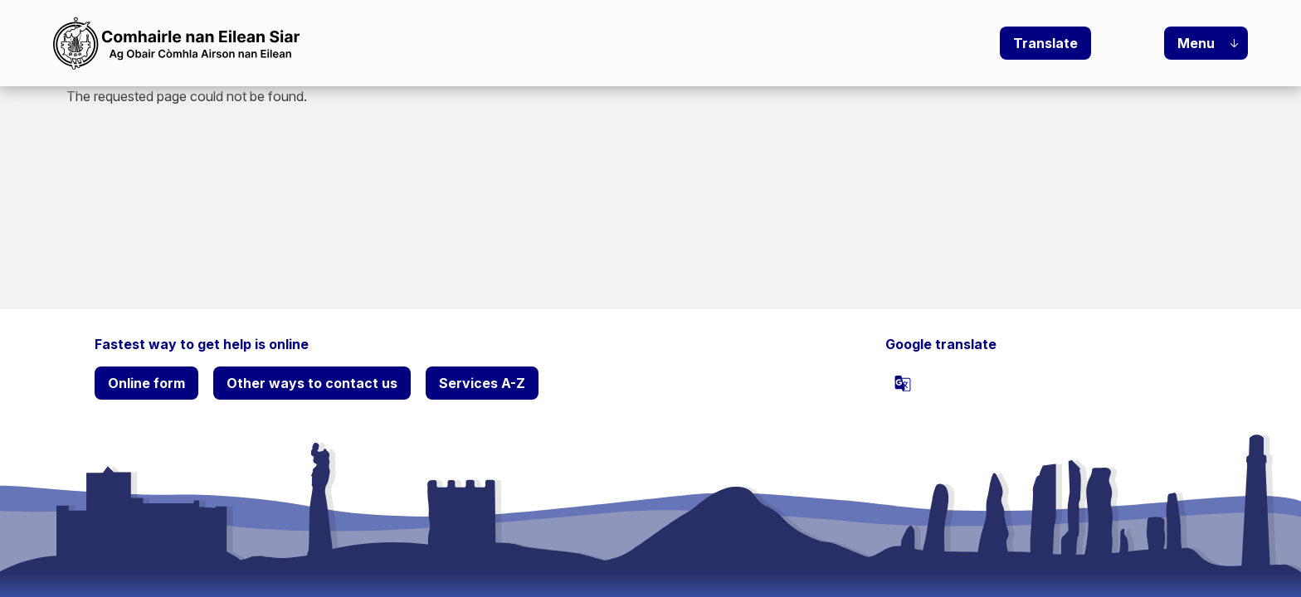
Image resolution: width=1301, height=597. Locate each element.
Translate (1045, 43)
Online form (146, 383)
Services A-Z (482, 383)
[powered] (903, 383)
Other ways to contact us (312, 383)
